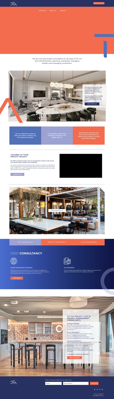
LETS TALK (16, 278)
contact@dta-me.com (98, 395)
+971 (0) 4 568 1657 (99, 3)
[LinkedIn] (94, 389)
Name (48, 383)
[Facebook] (99, 389)
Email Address (68, 383)
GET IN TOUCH (75, 357)
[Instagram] (97, 389)
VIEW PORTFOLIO (92, 103)
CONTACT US (17, 174)
